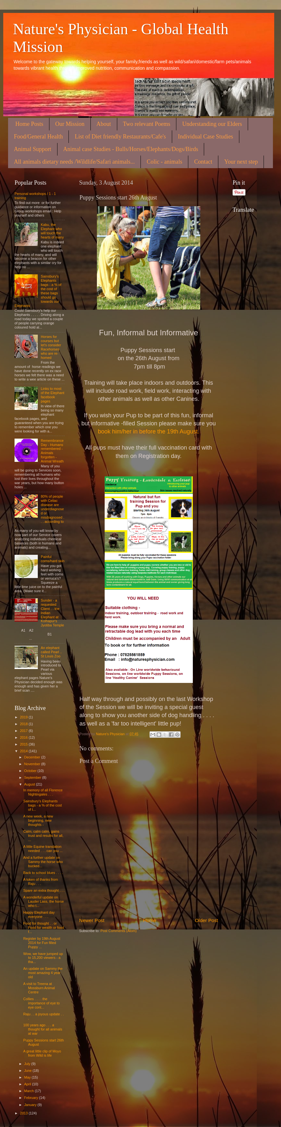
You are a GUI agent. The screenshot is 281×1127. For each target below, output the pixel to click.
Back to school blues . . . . (43, 873)
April (28, 1084)
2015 (24, 744)
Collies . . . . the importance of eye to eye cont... (41, 1003)
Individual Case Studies (205, 136)
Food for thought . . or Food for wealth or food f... (43, 927)
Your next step (241, 161)
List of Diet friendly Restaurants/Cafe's (120, 136)
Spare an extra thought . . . (44, 890)
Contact (203, 161)
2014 (24, 751)
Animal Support (32, 149)
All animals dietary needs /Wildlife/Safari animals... (74, 161)
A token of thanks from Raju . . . (40, 882)
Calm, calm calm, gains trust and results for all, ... (43, 835)
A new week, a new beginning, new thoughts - (38, 820)
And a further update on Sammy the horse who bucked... (43, 862)
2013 (24, 1113)
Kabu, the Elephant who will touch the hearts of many (52, 231)
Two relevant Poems (147, 124)
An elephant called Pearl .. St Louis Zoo (51, 652)
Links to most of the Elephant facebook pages (52, 395)
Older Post (206, 920)
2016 (24, 737)
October (30, 771)
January (30, 1105)
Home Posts (30, 124)
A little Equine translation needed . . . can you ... (43, 849)
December (32, 757)
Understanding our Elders (212, 124)
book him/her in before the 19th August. (148, 431)
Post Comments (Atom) (118, 931)
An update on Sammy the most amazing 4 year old (43, 973)
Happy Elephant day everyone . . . (39, 914)
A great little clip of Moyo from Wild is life (42, 1053)
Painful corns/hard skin (52, 559)
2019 (24, 717)
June (28, 1070)
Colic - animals (164, 161)
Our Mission (70, 124)
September (33, 777)
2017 (24, 731)
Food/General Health (38, 136)
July (27, 1064)
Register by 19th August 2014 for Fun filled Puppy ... (41, 943)
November (32, 764)
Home (149, 920)
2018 (24, 724)
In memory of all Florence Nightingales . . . (43, 792)
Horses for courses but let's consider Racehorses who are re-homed (51, 347)
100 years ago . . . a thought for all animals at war (42, 1029)
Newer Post (91, 920)
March (29, 1091)
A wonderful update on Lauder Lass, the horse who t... (43, 901)
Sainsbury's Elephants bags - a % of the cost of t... (42, 805)
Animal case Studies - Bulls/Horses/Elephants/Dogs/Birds (130, 149)
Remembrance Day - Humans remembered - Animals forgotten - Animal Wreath (52, 451)
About (104, 124)
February (31, 1098)
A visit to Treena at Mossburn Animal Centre (39, 988)
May (28, 1077)
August (30, 784)
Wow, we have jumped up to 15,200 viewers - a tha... (43, 958)
